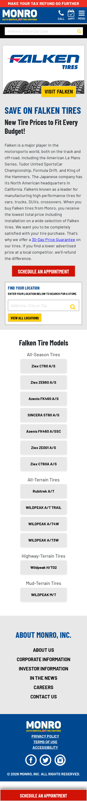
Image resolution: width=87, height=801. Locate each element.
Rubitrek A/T (43, 491)
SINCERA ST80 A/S (43, 415)
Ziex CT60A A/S (43, 464)
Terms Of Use (45, 741)
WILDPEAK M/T (43, 594)
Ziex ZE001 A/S (43, 447)
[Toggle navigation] (81, 15)
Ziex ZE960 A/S (43, 382)
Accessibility (45, 747)
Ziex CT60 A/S (43, 366)
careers (43, 687)
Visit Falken (59, 91)
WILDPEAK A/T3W (43, 540)
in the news (43, 678)
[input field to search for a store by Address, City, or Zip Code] (44, 31)
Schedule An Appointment (43, 795)
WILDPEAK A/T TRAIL (43, 507)
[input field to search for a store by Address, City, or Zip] (43, 305)
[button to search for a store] (79, 31)
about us (43, 650)
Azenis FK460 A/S (44, 398)
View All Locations (25, 318)
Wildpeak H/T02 (43, 567)
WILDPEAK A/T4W (43, 523)
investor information (43, 668)
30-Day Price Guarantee (53, 239)
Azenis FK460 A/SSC (43, 431)
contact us (43, 696)
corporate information (43, 659)
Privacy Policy (45, 736)
